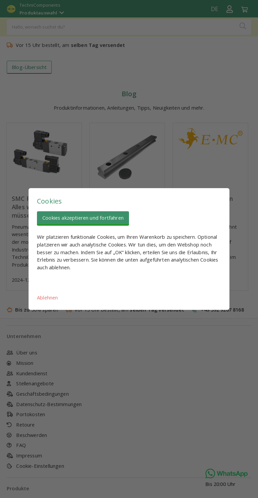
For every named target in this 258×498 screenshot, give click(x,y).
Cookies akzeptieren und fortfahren (83, 217)
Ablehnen (47, 297)
